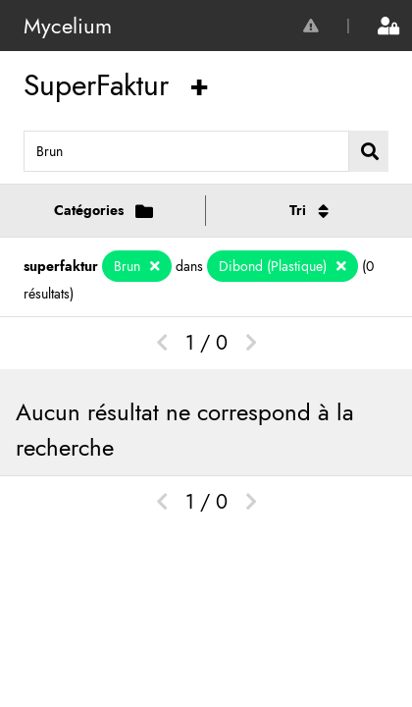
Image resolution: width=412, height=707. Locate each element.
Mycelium (68, 25)
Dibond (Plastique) (275, 266)
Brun (129, 266)
